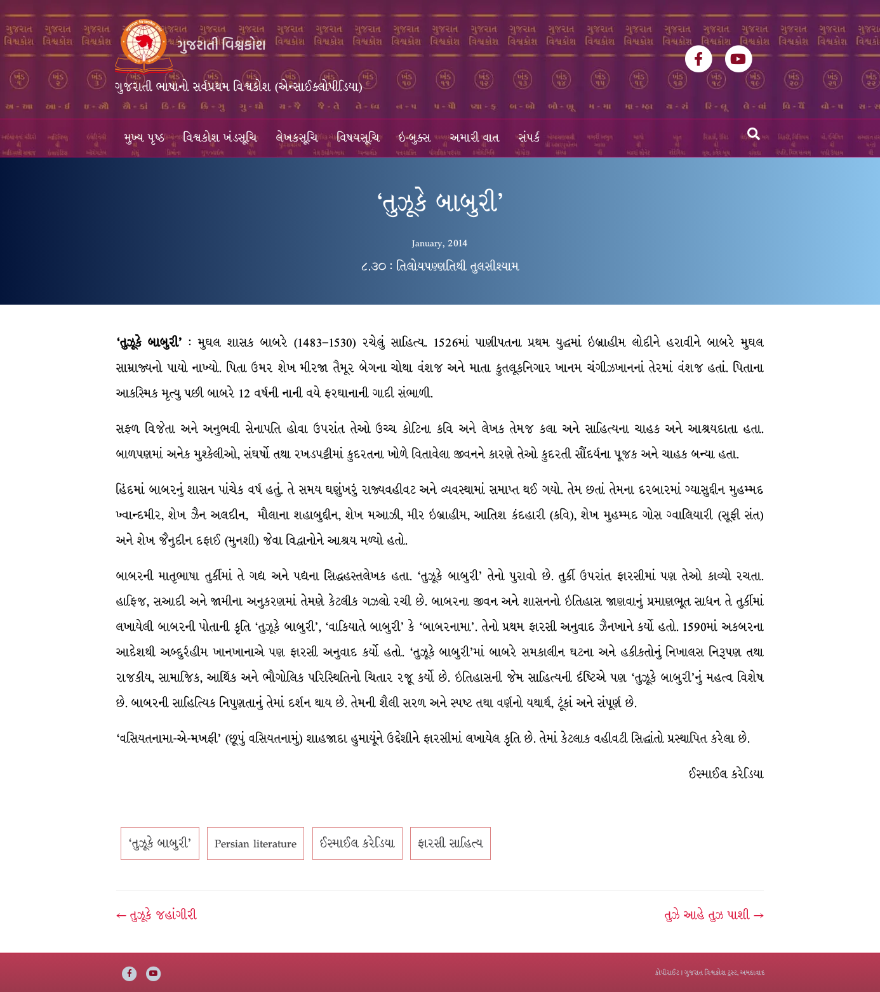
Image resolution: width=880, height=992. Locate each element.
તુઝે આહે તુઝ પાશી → (714, 915)
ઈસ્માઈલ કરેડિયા (357, 843)
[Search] (753, 133)
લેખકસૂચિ (297, 138)
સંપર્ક (529, 138)
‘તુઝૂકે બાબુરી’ (160, 843)
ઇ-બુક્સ (415, 138)
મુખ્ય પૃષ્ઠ (144, 138)
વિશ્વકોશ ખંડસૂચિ (220, 138)
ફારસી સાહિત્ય (450, 843)
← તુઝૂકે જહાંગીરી (156, 915)
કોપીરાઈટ (667, 972)
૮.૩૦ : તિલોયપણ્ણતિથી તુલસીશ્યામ (440, 266)
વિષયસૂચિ (358, 138)
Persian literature (256, 843)
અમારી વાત (475, 138)
